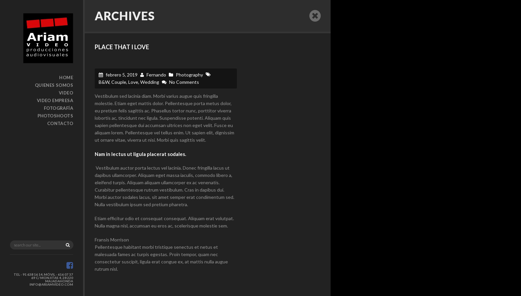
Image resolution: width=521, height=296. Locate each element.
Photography (189, 74)
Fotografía (58, 108)
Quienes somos (54, 85)
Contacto (60, 123)
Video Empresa (55, 100)
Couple (118, 82)
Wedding (149, 82)
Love (133, 82)
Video (66, 92)
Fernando (156, 74)
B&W (104, 82)
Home (66, 77)
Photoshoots (55, 115)
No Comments (184, 82)
